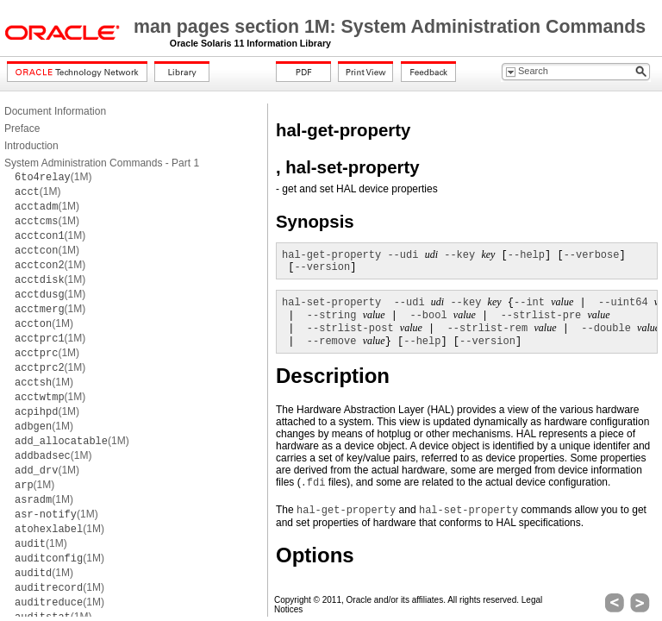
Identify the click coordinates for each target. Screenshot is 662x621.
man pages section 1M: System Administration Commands (390, 26)
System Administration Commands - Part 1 (101, 163)
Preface (22, 128)
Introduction (31, 146)
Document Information (55, 111)
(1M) (53, 177)
